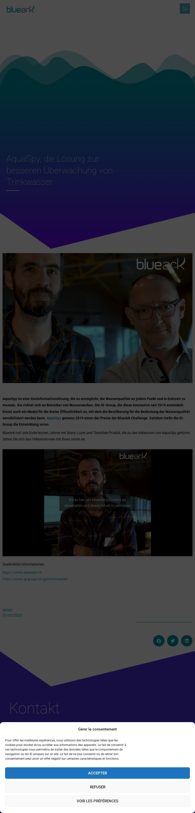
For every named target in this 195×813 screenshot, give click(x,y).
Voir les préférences (97, 801)
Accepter (97, 773)
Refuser (97, 787)
